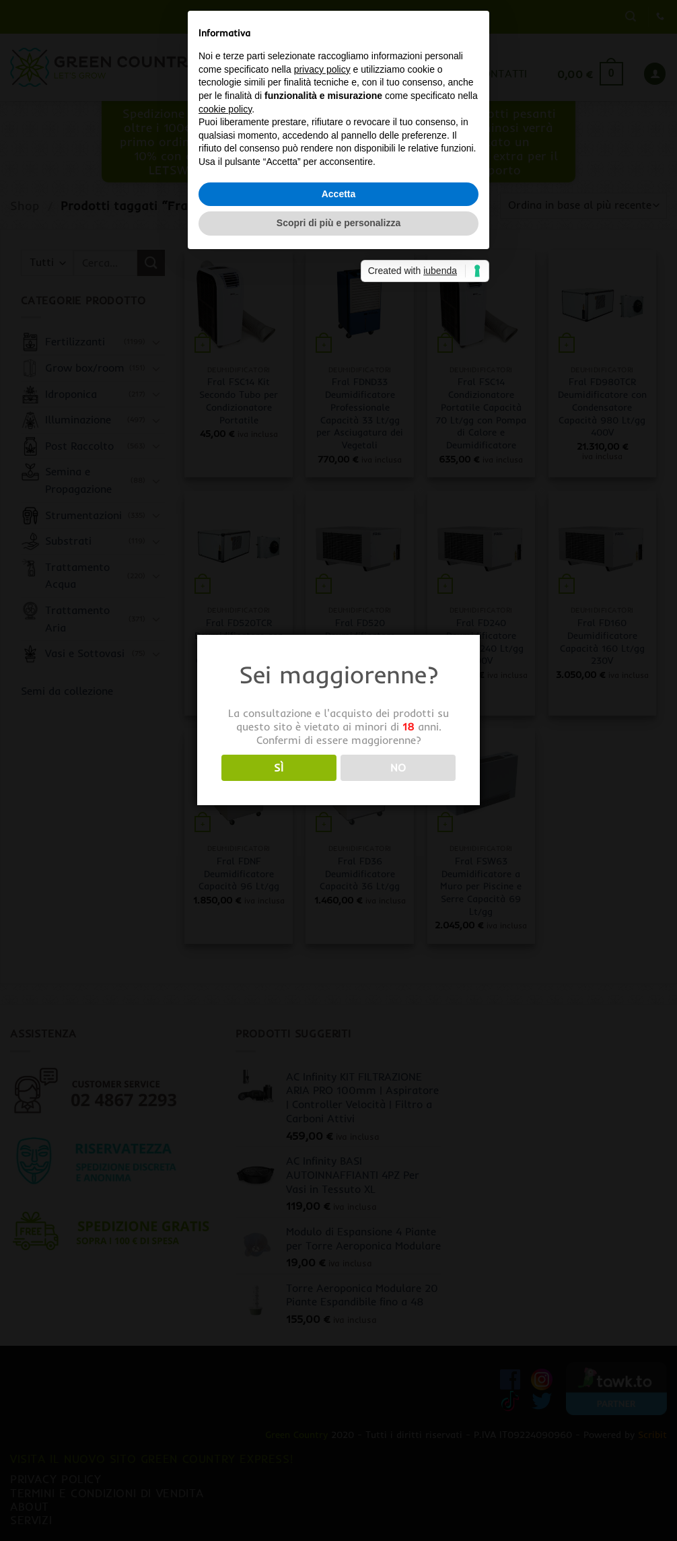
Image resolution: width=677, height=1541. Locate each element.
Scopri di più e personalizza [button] (338, 863)
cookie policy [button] (225, 749)
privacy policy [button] (322, 709)
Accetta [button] (339, 834)
